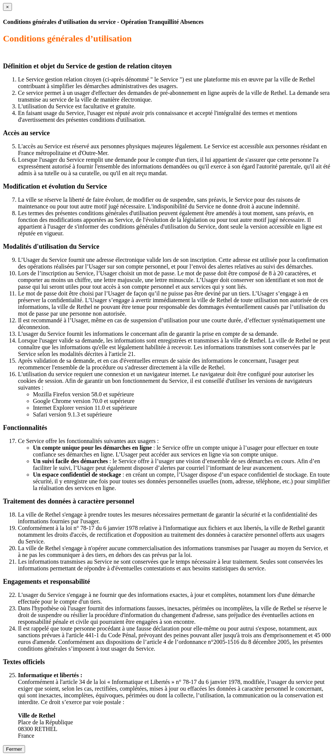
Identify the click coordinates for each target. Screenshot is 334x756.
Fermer (14, 749)
